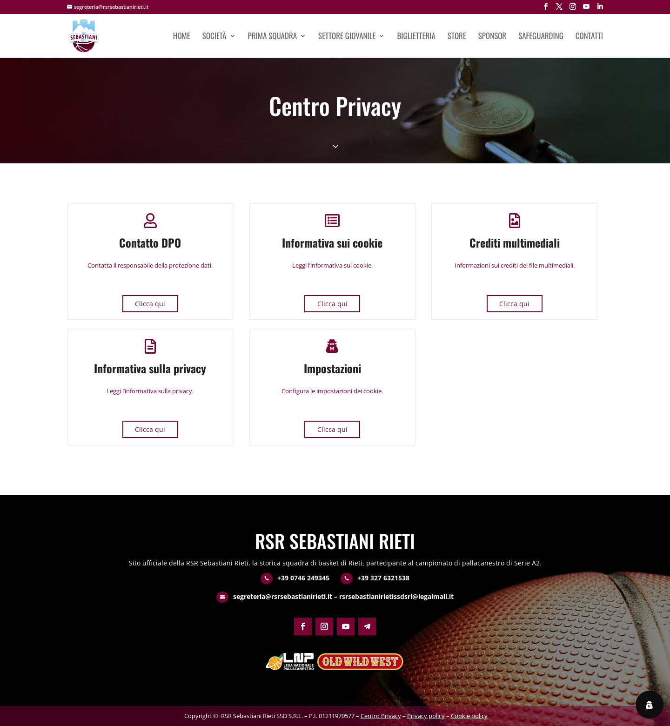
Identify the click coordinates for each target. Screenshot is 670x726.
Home (181, 37)
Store (457, 37)
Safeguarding (540, 37)
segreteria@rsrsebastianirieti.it (282, 596)
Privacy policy (426, 716)
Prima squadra (272, 37)
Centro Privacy (381, 716)
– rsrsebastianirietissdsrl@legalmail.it (393, 596)
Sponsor (492, 37)
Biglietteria (416, 37)
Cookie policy (469, 716)
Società (214, 37)
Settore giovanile (346, 37)
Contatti (589, 37)
